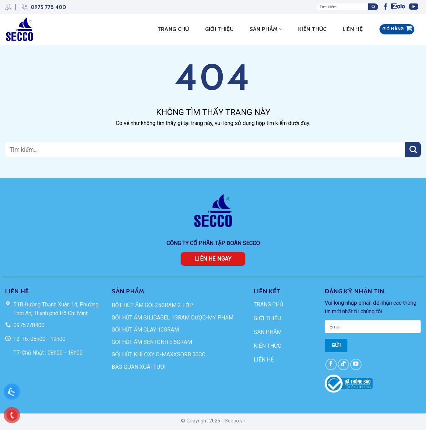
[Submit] (373, 6)
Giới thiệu (219, 29)
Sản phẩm (266, 29)
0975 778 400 (41, 7)
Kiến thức (312, 29)
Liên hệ (353, 29)
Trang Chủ (173, 29)
